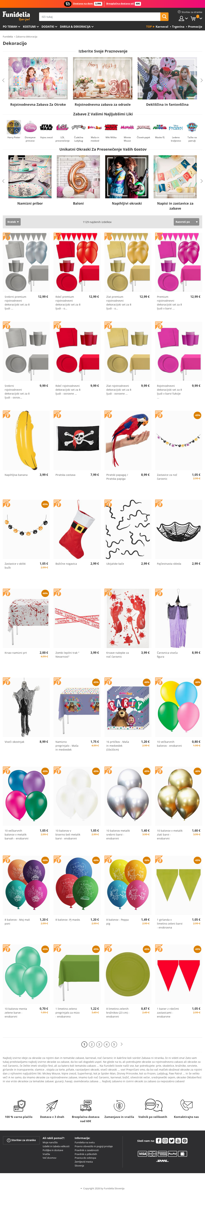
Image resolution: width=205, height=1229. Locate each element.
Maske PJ (159, 137)
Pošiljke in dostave (53, 1150)
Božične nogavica (66, 563)
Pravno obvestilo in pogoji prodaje (94, 1146)
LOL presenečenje (62, 139)
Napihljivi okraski (127, 203)
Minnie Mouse (127, 139)
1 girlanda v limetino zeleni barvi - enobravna (169, 923)
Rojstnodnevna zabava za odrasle (103, 104)
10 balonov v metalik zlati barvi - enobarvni (169, 834)
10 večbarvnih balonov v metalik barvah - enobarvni (16, 834)
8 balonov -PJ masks (67, 919)
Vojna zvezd (46, 137)
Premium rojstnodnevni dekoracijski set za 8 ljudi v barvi (169, 302)
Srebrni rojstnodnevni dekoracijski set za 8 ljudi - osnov (17, 391)
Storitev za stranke (21, 1140)
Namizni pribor (30, 203)
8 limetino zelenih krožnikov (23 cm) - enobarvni (117, 1012)
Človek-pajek (143, 137)
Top (149, 26)
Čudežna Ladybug (78, 139)
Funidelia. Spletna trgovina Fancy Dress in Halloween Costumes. (16, 16)
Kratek (11, 222)
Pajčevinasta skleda (169, 563)
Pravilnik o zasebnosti (87, 1150)
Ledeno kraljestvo (176, 139)
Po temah (10, 26)
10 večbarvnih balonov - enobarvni (169, 743)
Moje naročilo (50, 1142)
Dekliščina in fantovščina (167, 104)
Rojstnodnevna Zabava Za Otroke (38, 104)
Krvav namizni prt (16, 652)
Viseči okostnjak (14, 742)
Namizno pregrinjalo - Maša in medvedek (66, 745)
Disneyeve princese (30, 139)
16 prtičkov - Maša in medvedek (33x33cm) (117, 745)
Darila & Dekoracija (75, 26)
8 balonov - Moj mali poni (17, 921)
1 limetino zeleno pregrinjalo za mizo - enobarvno (67, 1012)
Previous (3, 80)
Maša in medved (95, 139)
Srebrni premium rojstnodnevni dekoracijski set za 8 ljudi (17, 302)
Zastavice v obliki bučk (15, 565)
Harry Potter (13, 137)
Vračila (46, 1154)
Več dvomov (49, 1157)
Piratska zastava (65, 475)
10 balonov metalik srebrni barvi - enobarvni (118, 834)
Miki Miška (111, 137)
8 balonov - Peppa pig (117, 921)
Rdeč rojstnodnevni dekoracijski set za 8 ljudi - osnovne (67, 389)
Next (202, 80)
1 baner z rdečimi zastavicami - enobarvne (168, 1012)
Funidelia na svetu (85, 1142)
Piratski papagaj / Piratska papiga (117, 476)
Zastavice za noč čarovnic (167, 476)
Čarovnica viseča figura (167, 654)
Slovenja (79, 1165)
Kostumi (29, 26)
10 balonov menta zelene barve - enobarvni (16, 1012)
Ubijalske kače (115, 563)
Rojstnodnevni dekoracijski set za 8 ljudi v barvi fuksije (169, 391)
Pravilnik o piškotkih (86, 1154)
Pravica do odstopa (85, 1157)
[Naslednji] (122, 1044)
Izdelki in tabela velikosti (56, 1146)
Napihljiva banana (16, 475)
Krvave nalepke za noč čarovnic (117, 654)
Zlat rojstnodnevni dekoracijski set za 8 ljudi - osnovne (118, 389)
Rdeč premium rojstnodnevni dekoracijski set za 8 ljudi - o (67, 302)
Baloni (78, 203)
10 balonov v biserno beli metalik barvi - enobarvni (67, 834)
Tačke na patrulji (192, 139)
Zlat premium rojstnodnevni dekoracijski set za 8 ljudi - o (118, 302)
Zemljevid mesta (84, 1161)
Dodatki (48, 26)
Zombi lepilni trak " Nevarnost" (67, 654)
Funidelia (8, 36)
